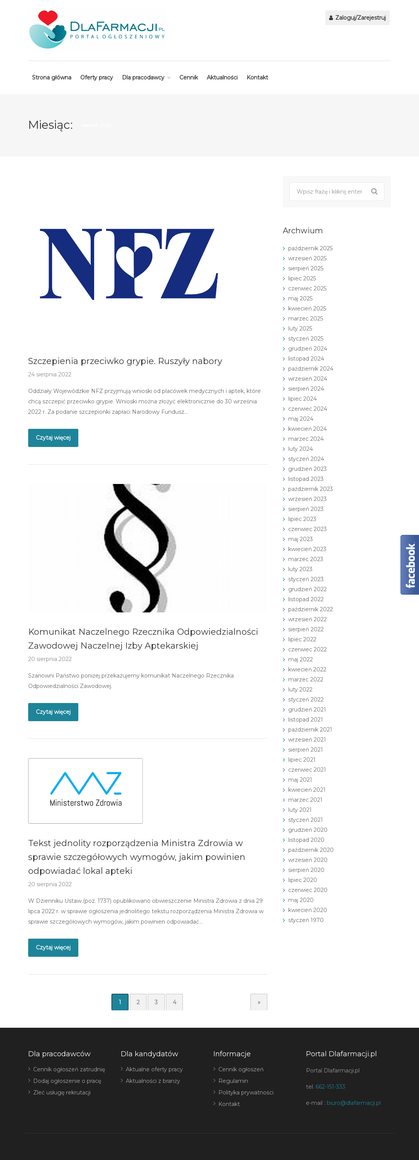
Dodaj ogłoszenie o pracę (67, 1080)
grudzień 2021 (307, 709)
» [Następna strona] (259, 1002)
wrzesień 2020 (308, 860)
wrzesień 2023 (307, 499)
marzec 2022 (305, 679)
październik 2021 (310, 729)
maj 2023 (300, 539)
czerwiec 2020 (308, 890)
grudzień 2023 (307, 468)
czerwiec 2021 (307, 769)
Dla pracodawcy (143, 77)
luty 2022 (300, 689)
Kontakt (257, 77)
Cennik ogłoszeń (241, 1069)
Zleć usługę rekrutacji (62, 1092)
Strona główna (51, 77)
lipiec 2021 (302, 759)
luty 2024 (300, 448)
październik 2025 (310, 248)
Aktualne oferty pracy (154, 1069)
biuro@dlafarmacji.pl (354, 1102)
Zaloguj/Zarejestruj (357, 17)
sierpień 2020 (306, 870)
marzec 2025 (305, 318)
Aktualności (222, 77)
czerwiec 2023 (307, 529)
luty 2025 (300, 328)
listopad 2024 (306, 358)
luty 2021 (300, 809)
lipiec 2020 (302, 880)
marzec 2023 (305, 559)
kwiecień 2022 (307, 669)
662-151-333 (330, 1086)
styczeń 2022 (306, 699)
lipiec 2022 (302, 639)
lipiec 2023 (302, 519)
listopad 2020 (306, 839)
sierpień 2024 (306, 388)
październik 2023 (310, 489)
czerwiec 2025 (307, 288)
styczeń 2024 (306, 458)
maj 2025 (300, 298)
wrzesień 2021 (307, 739)
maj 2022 (300, 659)
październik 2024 (310, 368)
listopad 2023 (306, 478)
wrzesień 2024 (307, 378)
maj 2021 (300, 779)
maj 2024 (300, 418)
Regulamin (233, 1080)
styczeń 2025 (305, 338)
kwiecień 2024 (307, 428)
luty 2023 (300, 569)
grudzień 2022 (307, 589)
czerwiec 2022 (307, 649)
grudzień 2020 (308, 829)
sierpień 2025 (305, 268)
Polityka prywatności (246, 1092)
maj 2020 (301, 900)
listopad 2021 (305, 719)
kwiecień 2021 (307, 789)
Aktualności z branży (153, 1080)
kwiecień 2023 (307, 549)
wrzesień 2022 (307, 619)
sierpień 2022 (306, 629)
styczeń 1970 (306, 920)
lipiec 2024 (302, 398)
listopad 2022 (306, 599)
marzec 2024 (306, 438)
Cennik (188, 77)
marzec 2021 (305, 799)
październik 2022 (310, 609)
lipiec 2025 (302, 278)
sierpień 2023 (306, 509)
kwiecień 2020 (307, 910)
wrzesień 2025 (307, 258)
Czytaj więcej (53, 437)
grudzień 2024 (307, 348)
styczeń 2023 (306, 579)
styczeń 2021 (305, 819)
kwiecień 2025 (307, 308)
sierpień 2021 (305, 749)
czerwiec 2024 (307, 408)
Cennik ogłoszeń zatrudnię (69, 1069)
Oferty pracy (96, 77)
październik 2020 (311, 849)
